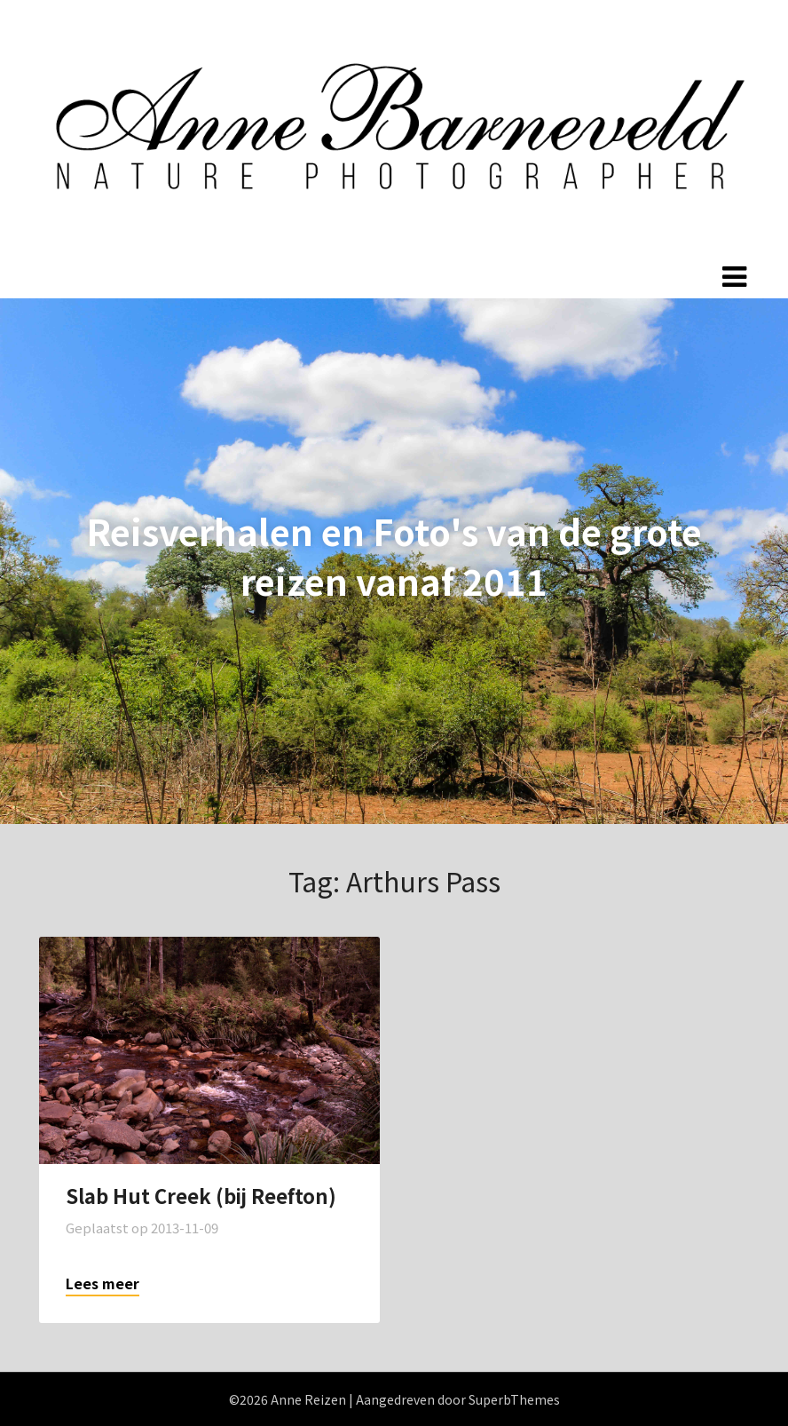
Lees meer (102, 1283)
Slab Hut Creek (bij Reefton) (201, 1195)
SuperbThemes (514, 1399)
